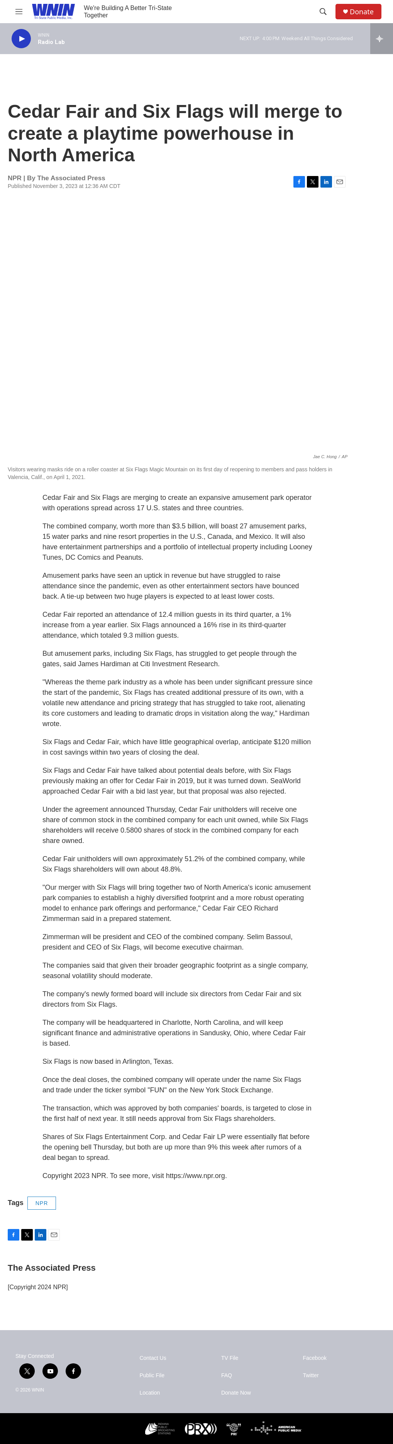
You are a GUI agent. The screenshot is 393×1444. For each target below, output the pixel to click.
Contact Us (152, 1358)
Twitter (310, 1375)
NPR (42, 1203)
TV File (229, 1358)
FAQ (226, 1375)
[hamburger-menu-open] (19, 11)
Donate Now (236, 1393)
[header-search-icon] (323, 11)
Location (149, 1393)
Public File (151, 1375)
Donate (362, 12)
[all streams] (381, 38)
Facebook (314, 1358)
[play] (21, 38)
